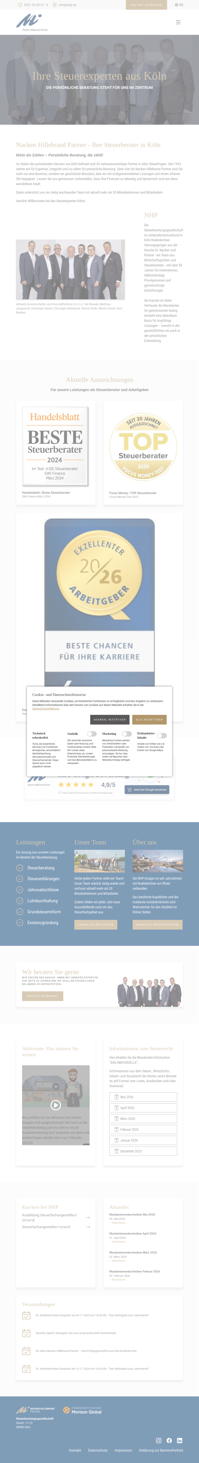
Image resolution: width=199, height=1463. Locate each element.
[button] (110, 720)
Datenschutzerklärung (45, 708)
